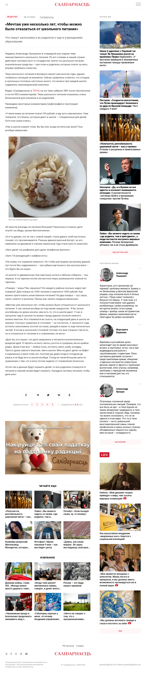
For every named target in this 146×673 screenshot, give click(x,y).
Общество (12, 17)
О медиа (80, 646)
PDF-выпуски (68, 646)
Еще (120, 631)
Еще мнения (120, 442)
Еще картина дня (120, 252)
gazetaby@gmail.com (108, 665)
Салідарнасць (47, 17)
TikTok (36, 90)
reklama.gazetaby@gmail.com (129, 665)
